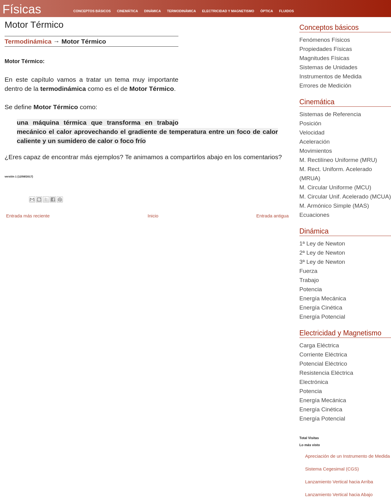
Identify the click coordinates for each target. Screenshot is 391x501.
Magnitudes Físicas (324, 58)
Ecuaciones (314, 215)
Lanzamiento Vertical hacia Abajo (339, 494)
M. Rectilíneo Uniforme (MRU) (338, 160)
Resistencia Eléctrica (326, 373)
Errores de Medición (325, 85)
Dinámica (314, 231)
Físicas (21, 9)
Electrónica (313, 382)
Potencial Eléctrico (323, 363)
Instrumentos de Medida (330, 76)
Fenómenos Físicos (324, 40)
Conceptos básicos (329, 27)
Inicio (153, 215)
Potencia (310, 289)
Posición (310, 123)
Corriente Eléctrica (323, 354)
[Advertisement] (236, 78)
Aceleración (314, 141)
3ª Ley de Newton (322, 262)
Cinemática (316, 102)
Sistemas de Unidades (328, 67)
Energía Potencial (322, 316)
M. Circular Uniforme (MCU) (335, 187)
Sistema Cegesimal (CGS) (332, 468)
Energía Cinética (320, 307)
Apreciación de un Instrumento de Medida (347, 456)
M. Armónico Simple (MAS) (334, 205)
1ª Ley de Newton (322, 243)
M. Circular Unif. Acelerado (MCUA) (345, 196)
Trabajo (309, 280)
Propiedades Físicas (325, 49)
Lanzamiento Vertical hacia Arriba (339, 481)
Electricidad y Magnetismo (340, 333)
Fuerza (308, 271)
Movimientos (315, 151)
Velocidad (311, 132)
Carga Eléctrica (319, 345)
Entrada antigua (272, 215)
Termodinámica (28, 41)
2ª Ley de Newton (322, 252)
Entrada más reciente (28, 215)
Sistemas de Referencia (330, 114)
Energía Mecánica (322, 298)
